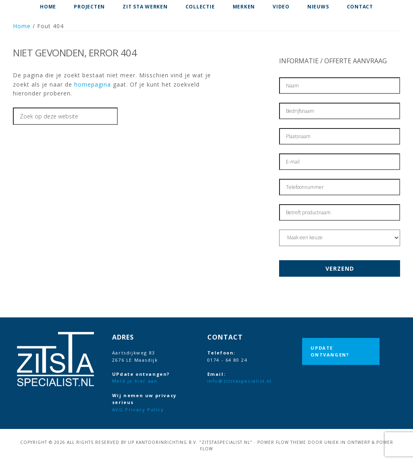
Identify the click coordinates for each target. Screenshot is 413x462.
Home (22, 26)
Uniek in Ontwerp (347, 442)
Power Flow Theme (281, 442)
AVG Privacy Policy (138, 409)
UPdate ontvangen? (330, 351)
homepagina (92, 84)
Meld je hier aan (135, 381)
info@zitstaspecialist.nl (239, 381)
